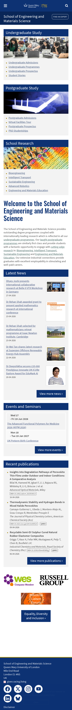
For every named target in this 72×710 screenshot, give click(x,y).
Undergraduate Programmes (24, 66)
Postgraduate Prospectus (22, 126)
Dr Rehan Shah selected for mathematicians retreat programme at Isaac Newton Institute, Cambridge (21, 331)
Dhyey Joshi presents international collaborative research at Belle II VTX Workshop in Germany (24, 286)
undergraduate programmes (19, 239)
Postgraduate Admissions (22, 117)
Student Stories (17, 75)
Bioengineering (17, 173)
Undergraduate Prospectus (23, 71)
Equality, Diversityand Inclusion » (36, 616)
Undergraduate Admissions (23, 62)
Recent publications (22, 464)
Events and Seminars (23, 406)
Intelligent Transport (20, 177)
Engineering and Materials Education (28, 190)
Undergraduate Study (24, 32)
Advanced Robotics (19, 186)
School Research (20, 143)
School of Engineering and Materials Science (24, 18)
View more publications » (46, 561)
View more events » (50, 450)
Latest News (16, 273)
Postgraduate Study (22, 88)
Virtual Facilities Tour (20, 122)
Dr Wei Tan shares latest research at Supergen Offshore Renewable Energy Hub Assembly (24, 350)
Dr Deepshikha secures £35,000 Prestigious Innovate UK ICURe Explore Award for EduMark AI (23, 370)
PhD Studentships (18, 130)
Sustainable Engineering (22, 181)
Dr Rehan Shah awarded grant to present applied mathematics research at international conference (23, 307)
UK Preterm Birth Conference (22, 440)
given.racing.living (16, 681)
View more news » (51, 394)
